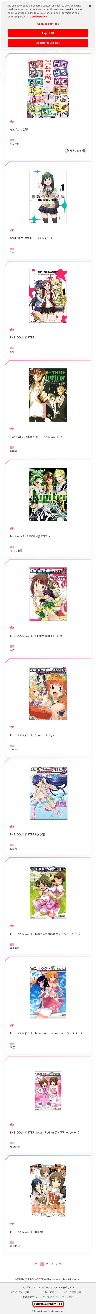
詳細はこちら (74, 150)
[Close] (90, 5)
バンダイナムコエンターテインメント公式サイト (48, 1287)
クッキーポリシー (49, 1292)
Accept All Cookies (47, 42)
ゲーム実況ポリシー (75, 1292)
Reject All (48, 32)
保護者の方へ (29, 1297)
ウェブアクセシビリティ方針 (58, 1297)
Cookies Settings (48, 23)
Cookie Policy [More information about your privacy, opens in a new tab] (38, 16)
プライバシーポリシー (22, 1292)
